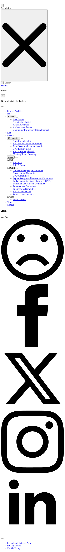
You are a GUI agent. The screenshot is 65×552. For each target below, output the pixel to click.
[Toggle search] (2, 5)
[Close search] (24, 45)
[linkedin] (32, 535)
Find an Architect (15, 111)
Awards (10, 135)
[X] (32, 409)
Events (11, 116)
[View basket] (4, 85)
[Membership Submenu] (22, 138)
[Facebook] (32, 346)
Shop (9, 202)
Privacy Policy (14, 545)
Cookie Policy (13, 548)
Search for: (6, 8)
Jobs (9, 132)
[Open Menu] (2, 106)
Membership (13, 138)
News (9, 113)
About (10, 157)
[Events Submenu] (17, 117)
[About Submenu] (16, 157)
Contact (10, 205)
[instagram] (32, 472)
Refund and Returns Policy (19, 543)
